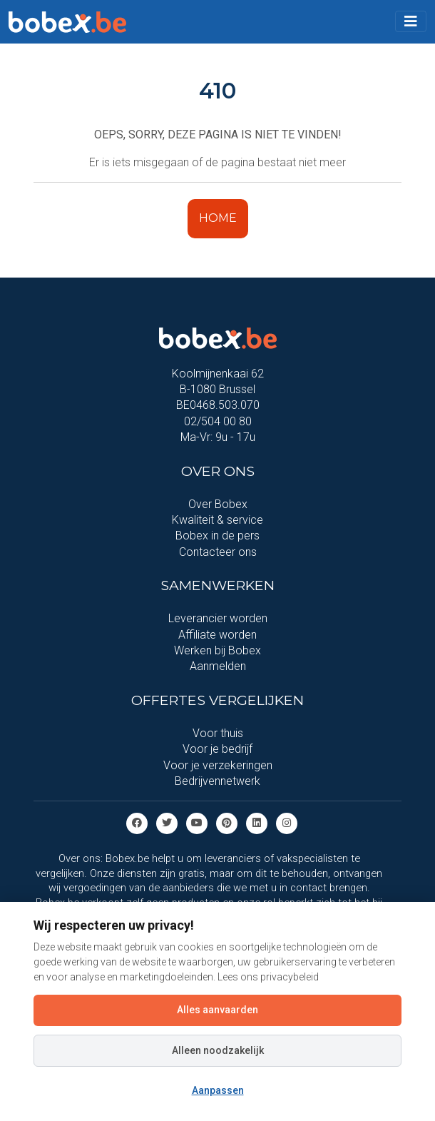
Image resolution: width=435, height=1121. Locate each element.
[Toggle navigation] (410, 21)
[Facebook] (137, 823)
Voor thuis (218, 733)
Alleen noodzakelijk (218, 1050)
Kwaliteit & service (217, 520)
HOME (218, 218)
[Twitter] (167, 823)
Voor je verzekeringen (217, 765)
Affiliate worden (217, 634)
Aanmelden (218, 666)
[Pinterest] (226, 823)
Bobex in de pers (217, 535)
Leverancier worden (217, 618)
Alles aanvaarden (217, 1009)
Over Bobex (217, 504)
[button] (410, 21)
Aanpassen (218, 1090)
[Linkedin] (256, 823)
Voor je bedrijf (217, 749)
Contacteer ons (218, 552)
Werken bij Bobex (217, 650)
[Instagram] (286, 823)
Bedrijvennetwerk (217, 781)
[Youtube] (197, 823)
